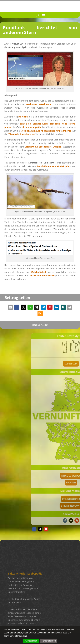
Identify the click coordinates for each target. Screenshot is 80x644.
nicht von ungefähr (32, 127)
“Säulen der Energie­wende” (21, 134)
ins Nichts (23, 116)
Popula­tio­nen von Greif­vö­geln (53, 166)
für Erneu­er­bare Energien (43, 146)
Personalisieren (49, 641)
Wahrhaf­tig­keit (38, 272)
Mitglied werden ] (41, 324)
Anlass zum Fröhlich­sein (42, 275)
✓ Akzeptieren (30, 641)
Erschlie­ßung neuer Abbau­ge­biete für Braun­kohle (45, 130)
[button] (10, 307)
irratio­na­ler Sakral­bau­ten (39, 104)
